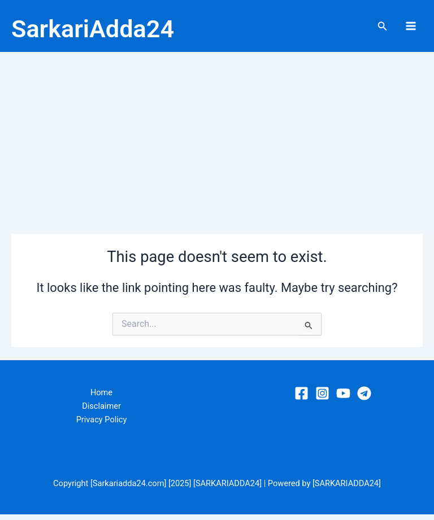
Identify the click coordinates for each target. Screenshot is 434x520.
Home (101, 399)
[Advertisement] (217, 142)
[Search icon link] (382, 29)
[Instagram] (322, 399)
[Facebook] (301, 399)
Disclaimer (101, 412)
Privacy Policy (101, 426)
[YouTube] (343, 399)
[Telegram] (364, 399)
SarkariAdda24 (126, 28)
